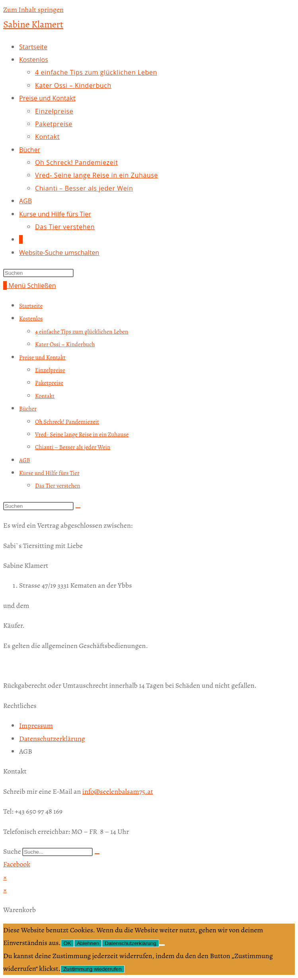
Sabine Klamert (33, 24)
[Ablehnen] (162, 945)
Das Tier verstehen (57, 486)
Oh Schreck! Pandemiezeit (67, 422)
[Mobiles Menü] (32, 285)
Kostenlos (31, 318)
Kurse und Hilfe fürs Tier (49, 473)
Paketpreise (49, 383)
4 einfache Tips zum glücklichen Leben (81, 332)
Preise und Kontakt (42, 357)
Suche (12, 851)
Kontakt (45, 396)
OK (67, 943)
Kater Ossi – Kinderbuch (65, 344)
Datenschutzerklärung (130, 943)
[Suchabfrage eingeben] (38, 273)
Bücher (28, 409)
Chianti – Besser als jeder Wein (72, 447)
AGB (24, 460)
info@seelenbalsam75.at (117, 791)
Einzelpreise (50, 370)
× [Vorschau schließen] (5, 877)
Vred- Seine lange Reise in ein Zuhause (82, 434)
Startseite (31, 306)
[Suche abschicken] (78, 508)
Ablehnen (88, 943)
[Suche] (97, 854)
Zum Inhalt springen (33, 9)
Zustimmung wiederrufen (92, 969)
